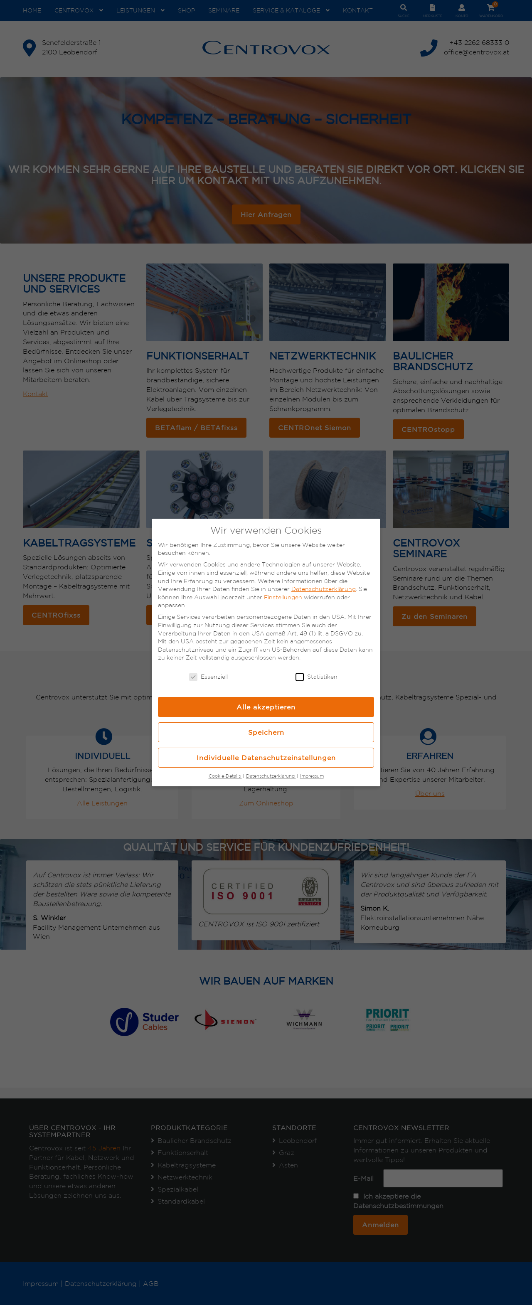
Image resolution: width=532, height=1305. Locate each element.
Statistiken (316, 677)
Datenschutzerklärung (323, 589)
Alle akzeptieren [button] (266, 707)
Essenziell (208, 677)
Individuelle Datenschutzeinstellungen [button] (266, 757)
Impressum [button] (312, 775)
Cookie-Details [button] (225, 775)
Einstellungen (283, 597)
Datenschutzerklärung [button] (271, 775)
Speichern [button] (266, 732)
